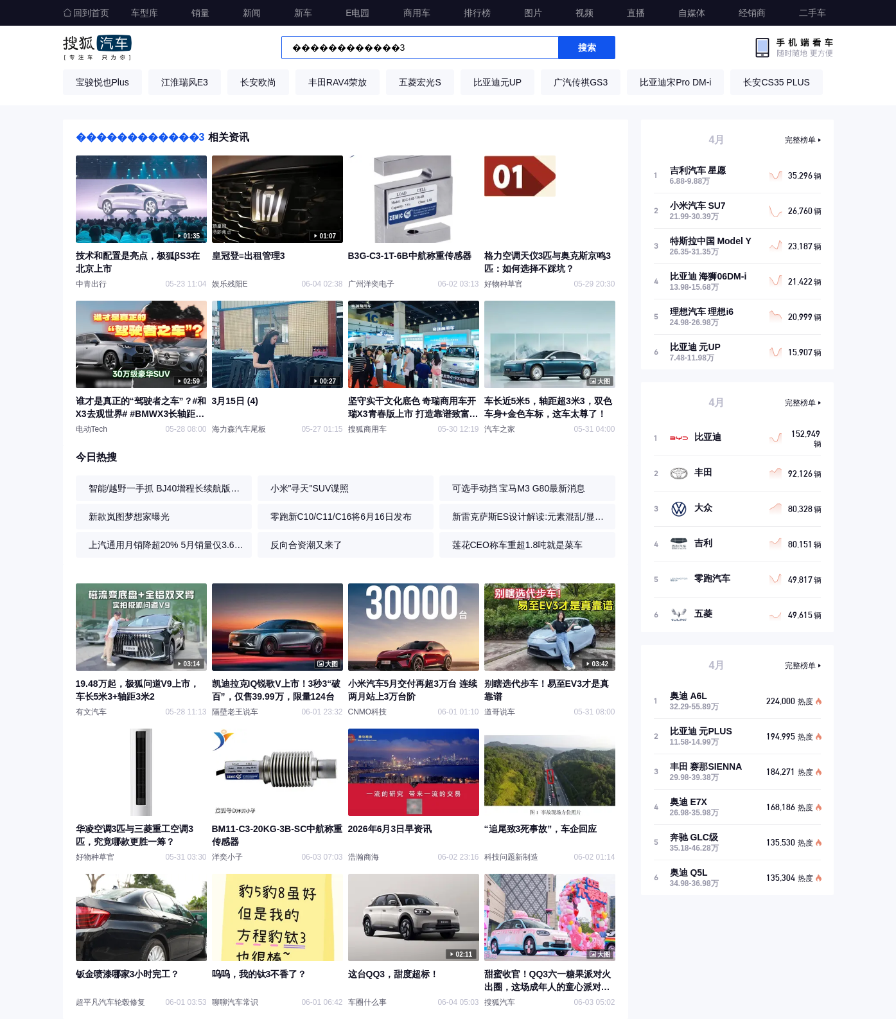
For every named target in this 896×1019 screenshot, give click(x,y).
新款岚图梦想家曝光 (129, 516)
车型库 (144, 13)
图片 (533, 13)
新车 (303, 13)
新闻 (252, 13)
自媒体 (691, 13)
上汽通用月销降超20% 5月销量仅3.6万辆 (167, 545)
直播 (636, 13)
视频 (584, 13)
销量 (200, 13)
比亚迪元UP (497, 82)
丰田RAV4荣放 (337, 82)
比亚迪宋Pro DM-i (675, 82)
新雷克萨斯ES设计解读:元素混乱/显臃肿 (530, 516)
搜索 (587, 47)
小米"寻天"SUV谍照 (309, 488)
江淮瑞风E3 (184, 82)
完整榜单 (800, 140)
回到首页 (86, 12)
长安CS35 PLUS (776, 82)
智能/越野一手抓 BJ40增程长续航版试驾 (167, 488)
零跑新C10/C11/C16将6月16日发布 (341, 516)
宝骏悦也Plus (102, 82)
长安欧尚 (258, 82)
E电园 (357, 13)
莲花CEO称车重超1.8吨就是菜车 (517, 545)
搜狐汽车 (97, 47)
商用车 (416, 13)
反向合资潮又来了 (306, 545)
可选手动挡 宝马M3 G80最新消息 (519, 488)
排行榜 (477, 13)
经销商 (752, 13)
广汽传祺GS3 (581, 82)
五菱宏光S (420, 82)
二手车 (812, 13)
